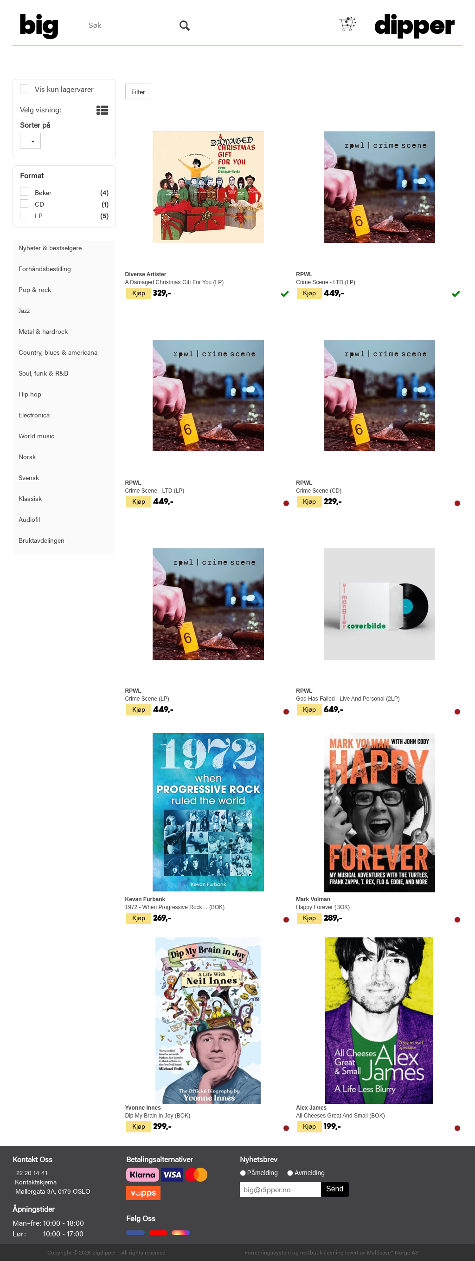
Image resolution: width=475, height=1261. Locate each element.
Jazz (24, 310)
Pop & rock (35, 289)
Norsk (27, 456)
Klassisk (30, 498)
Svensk (29, 477)
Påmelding (262, 1172)
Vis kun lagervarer (63, 89)
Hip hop (30, 393)
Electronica (34, 414)
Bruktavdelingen (41, 540)
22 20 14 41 (31, 1172)
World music (36, 435)
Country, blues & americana (58, 352)
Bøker (42, 192)
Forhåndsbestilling (45, 268)
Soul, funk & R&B (43, 372)
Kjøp (138, 292)
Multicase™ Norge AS (392, 1252)
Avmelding (310, 1172)
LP (38, 215)
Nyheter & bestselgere (50, 247)
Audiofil (29, 519)
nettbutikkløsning (322, 1252)
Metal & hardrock (43, 331)
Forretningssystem (267, 1252)
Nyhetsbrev (258, 1159)
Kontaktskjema (36, 1181)
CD (38, 203)
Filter (138, 91)
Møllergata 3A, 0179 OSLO (52, 1191)
